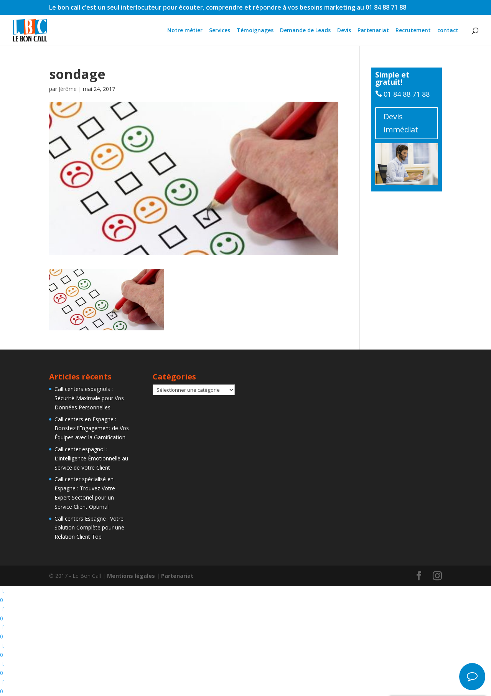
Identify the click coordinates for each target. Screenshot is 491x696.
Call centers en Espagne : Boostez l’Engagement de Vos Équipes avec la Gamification (91, 428)
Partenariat (373, 31)
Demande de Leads (305, 31)
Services (219, 31)
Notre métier (185, 31)
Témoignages (255, 31)
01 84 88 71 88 (407, 94)
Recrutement (413, 31)
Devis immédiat (401, 123)
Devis (344, 31)
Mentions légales (131, 575)
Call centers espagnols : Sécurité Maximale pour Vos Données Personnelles (89, 398)
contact (447, 31)
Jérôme (68, 88)
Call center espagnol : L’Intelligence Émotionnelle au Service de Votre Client (91, 458)
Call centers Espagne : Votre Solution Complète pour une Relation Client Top (89, 528)
